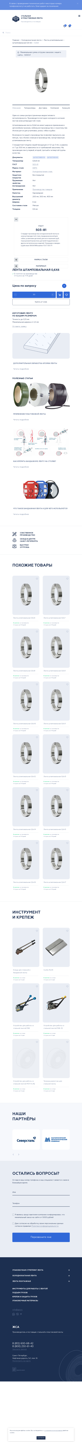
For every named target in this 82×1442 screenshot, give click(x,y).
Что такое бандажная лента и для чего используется (40, 508)
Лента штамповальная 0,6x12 (24, 776)
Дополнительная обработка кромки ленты (35, 363)
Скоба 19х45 (48, 970)
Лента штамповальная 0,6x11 (55, 723)
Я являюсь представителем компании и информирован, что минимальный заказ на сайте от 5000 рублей (40, 1216)
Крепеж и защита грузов (24, 1297)
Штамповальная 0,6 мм (22, 43)
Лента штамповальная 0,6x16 (24, 882)
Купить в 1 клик (41, 302)
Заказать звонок (19, 1349)
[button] (13, 1154)
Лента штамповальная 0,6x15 (55, 829)
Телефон (16, 1203)
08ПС (35, 168)
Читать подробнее (21, 369)
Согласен (41, 1438)
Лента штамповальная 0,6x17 (55, 882)
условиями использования (53, 1430)
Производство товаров (42, 189)
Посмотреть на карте (21, 1361)
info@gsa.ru (17, 1310)
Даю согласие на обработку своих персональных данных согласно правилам (39, 1225)
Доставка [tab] (43, 108)
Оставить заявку (19, 326)
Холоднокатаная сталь (42, 171)
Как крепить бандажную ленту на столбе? (34, 461)
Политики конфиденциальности (45, 1226)
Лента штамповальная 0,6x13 (55, 776)
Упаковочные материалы (25, 1301)
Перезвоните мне (41, 1237)
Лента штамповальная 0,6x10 (24, 723)
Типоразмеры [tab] (29, 108)
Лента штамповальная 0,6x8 (24, 671)
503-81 (35, 164)
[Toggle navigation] (79, 16)
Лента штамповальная (53, 40)
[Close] (77, 3)
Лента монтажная (41, 1281)
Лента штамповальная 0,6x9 (55, 671)
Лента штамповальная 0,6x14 (24, 829)
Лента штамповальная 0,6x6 (24, 618)
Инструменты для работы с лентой (30, 1289)
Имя (14, 1192)
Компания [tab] (55, 108)
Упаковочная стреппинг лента (41, 1270)
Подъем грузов (20, 1293)
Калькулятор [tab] (67, 108)
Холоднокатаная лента (31, 40)
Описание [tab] (16, 108)
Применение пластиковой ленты (29, 414)
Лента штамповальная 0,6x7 (54, 618)
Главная (15, 40)
